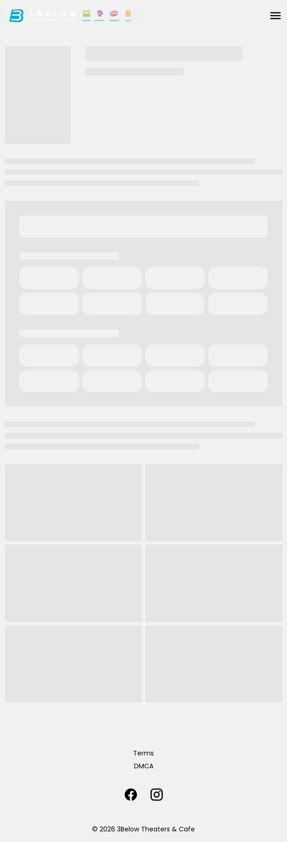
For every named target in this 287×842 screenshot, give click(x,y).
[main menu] (275, 16)
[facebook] (130, 794)
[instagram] (156, 794)
